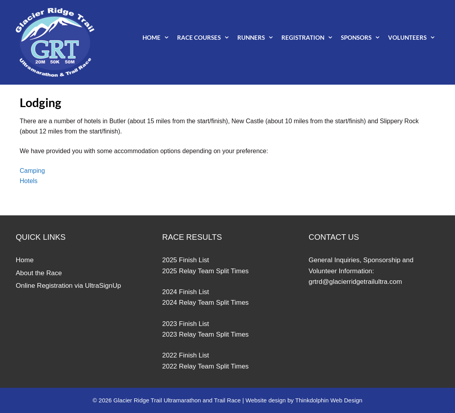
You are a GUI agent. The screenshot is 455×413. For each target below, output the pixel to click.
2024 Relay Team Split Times (205, 302)
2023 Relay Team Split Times (205, 334)
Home (157, 37)
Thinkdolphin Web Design (329, 400)
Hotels (28, 181)
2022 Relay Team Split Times (205, 366)
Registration (309, 37)
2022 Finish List (185, 355)
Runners (257, 37)
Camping (32, 170)
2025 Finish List (185, 260)
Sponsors (362, 37)
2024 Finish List (185, 292)
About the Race (39, 273)
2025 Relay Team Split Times (205, 271)
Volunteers (413, 37)
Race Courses (205, 37)
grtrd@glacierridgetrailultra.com (355, 281)
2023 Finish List (185, 324)
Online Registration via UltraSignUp (68, 285)
